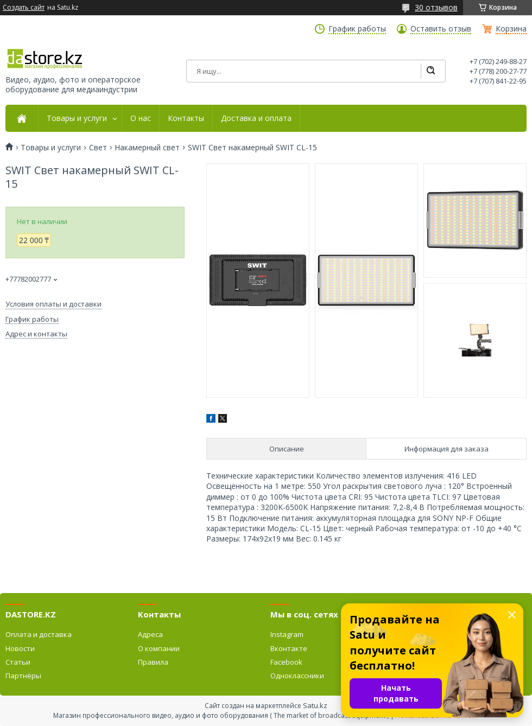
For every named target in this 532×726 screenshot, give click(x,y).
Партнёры (23, 675)
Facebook (286, 662)
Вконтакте (288, 648)
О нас (140, 118)
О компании (159, 648)
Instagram (286, 634)
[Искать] (430, 71)
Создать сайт (24, 7)
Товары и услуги (77, 118)
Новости (20, 648)
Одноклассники (297, 675)
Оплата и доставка (38, 634)
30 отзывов (436, 7)
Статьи (17, 662)
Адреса (150, 634)
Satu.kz (315, 705)
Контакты (186, 118)
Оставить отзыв (440, 29)
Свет (98, 147)
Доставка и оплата (256, 118)
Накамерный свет (147, 147)
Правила (153, 662)
